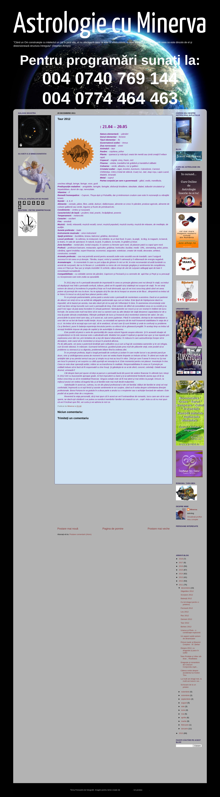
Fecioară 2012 (187, 608)
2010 (181, 733)
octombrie (185, 695)
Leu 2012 (185, 612)
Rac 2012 (185, 616)
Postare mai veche (159, 528)
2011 (181, 585)
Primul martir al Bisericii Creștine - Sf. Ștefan (190, 643)
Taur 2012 (185, 623)
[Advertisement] (113, 505)
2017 (181, 562)
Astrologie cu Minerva (110, 24)
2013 (181, 577)
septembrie (186, 699)
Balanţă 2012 (186, 598)
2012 (181, 581)
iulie (183, 706)
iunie (183, 710)
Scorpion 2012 (187, 595)
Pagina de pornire (112, 528)
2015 (181, 570)
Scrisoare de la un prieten (188, 686)
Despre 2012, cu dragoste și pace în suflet (190, 650)
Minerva (193, 509)
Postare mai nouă (67, 528)
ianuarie (184, 729)
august (184, 703)
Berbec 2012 (186, 627)
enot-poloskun (127, 790)
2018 (181, 559)
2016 (181, 566)
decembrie (186, 588)
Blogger (146, 790)
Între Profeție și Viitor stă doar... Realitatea (191, 657)
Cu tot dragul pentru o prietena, (190, 603)
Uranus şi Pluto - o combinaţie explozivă (190, 631)
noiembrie (185, 692)
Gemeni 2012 (186, 619)
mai (183, 714)
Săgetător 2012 (187, 591)
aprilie (184, 717)
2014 (181, 574)
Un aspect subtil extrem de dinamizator (190, 637)
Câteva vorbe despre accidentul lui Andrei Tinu (190, 672)
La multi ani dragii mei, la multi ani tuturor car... (191, 680)
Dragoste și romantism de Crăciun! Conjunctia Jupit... (190, 664)
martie (184, 721)
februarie (185, 725)
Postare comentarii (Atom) (80, 534)
